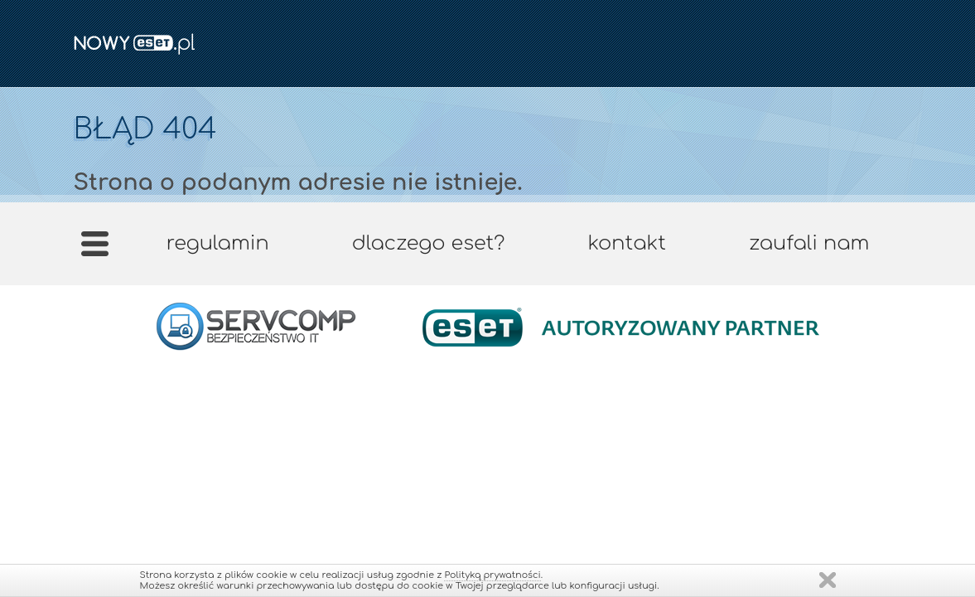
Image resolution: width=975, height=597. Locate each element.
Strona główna (94, 249)
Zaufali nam (809, 243)
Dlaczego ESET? (428, 243)
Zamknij (827, 580)
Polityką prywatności (492, 575)
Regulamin (218, 243)
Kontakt (626, 243)
